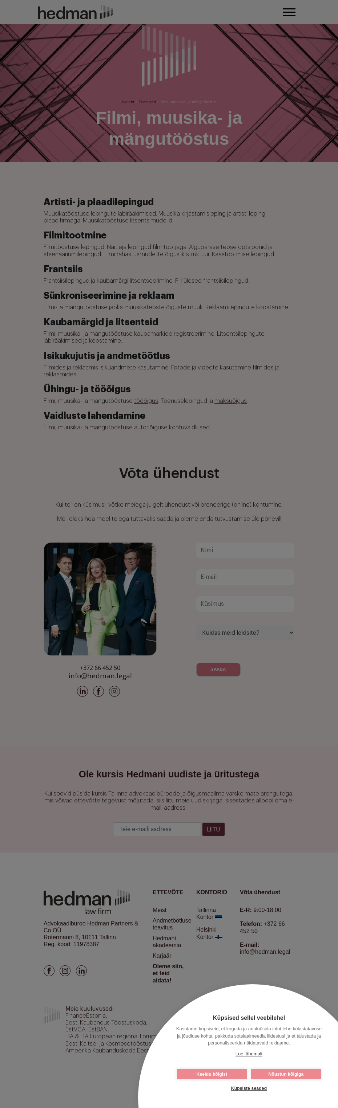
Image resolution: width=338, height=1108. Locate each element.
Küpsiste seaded (249, 1088)
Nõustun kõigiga (286, 1074)
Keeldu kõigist (212, 1074)
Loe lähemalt (249, 1053)
